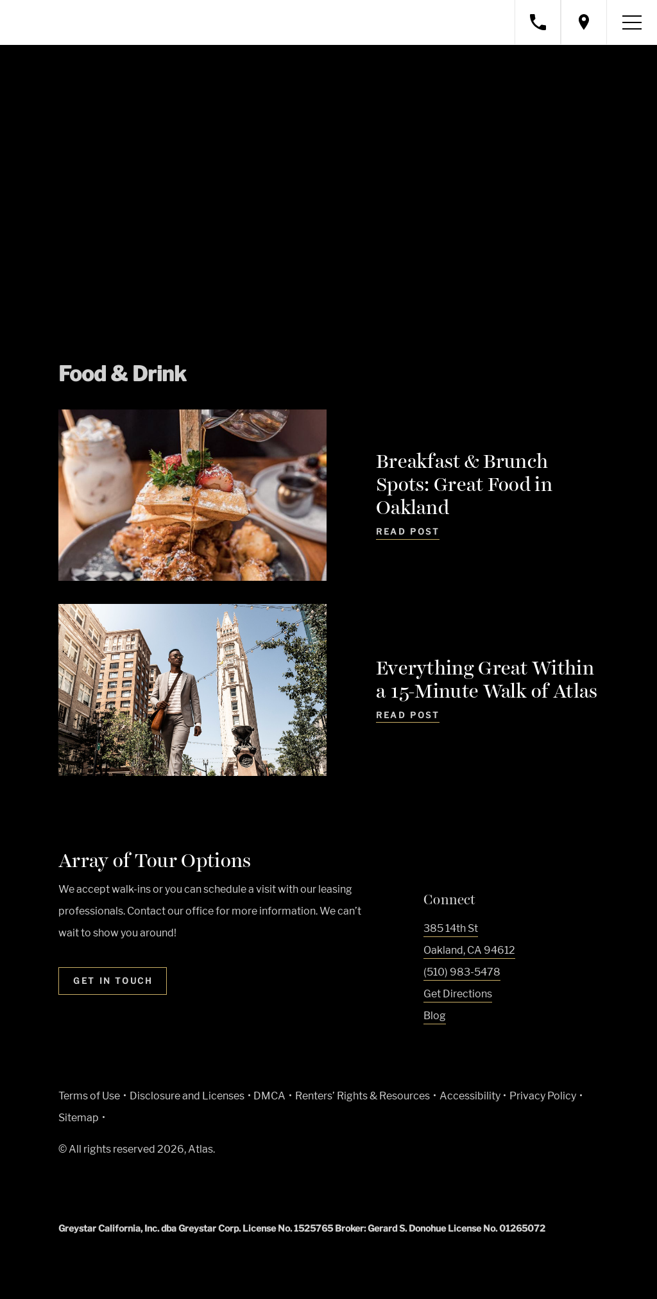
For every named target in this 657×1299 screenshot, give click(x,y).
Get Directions (457, 994)
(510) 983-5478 (461, 972)
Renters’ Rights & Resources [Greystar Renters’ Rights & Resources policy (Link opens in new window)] (362, 1096)
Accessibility (469, 1096)
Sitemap (78, 1118)
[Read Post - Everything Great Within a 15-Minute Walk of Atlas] (407, 724)
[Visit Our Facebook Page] (430, 1046)
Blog (434, 1016)
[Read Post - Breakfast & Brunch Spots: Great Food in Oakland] (407, 534)
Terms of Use (89, 1096)
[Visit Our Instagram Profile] (454, 1046)
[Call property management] (538, 22)
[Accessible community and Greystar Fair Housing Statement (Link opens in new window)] (199, 1187)
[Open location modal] (584, 22)
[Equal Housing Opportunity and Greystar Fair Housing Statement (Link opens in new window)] (167, 1188)
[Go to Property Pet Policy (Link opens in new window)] (229, 1187)
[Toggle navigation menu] (632, 22)
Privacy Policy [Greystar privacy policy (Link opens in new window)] (542, 1096)
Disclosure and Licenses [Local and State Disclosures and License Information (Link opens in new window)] (187, 1096)
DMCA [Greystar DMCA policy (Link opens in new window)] (269, 1096)
